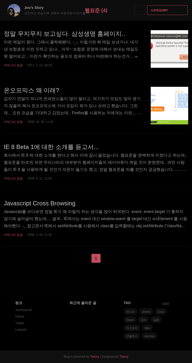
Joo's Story (36, 8)
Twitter (19, 323)
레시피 (130, 311)
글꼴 (156, 319)
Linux (161, 311)
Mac (147, 327)
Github (19, 316)
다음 (109, 258)
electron (150, 336)
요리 (143, 319)
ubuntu (146, 311)
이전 (83, 258)
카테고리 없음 (13, 65)
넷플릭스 (132, 336)
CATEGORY (168, 10)
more (165, 303)
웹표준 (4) (96, 10)
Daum (130, 319)
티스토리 (132, 327)
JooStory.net (23, 310)
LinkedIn (21, 330)
